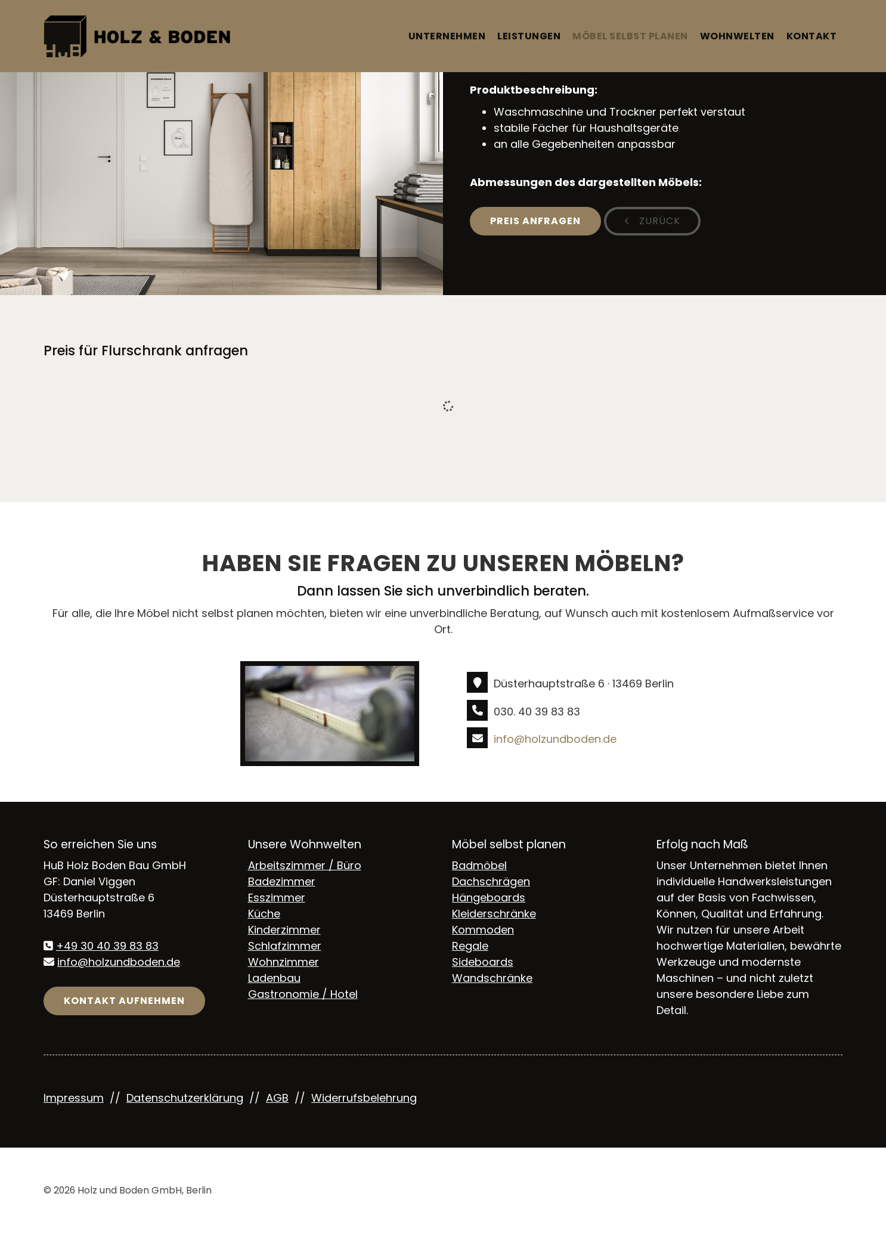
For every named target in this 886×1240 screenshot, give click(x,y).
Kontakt (811, 36)
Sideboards (482, 961)
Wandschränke (492, 978)
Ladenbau (274, 978)
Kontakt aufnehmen (124, 1001)
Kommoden (483, 929)
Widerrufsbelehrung (364, 1097)
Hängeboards (488, 897)
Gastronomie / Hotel (303, 994)
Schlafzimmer (284, 945)
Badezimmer (281, 881)
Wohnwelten (737, 36)
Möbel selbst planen (630, 36)
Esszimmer (276, 897)
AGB (277, 1097)
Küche (264, 913)
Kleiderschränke (494, 913)
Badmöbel (479, 865)
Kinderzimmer (284, 929)
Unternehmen (447, 36)
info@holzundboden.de (555, 738)
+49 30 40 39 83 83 (107, 945)
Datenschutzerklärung (184, 1097)
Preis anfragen (535, 221)
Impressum (74, 1097)
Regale (470, 945)
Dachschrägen (491, 881)
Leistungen (528, 36)
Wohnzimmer (283, 961)
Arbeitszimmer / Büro (304, 865)
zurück (658, 221)
